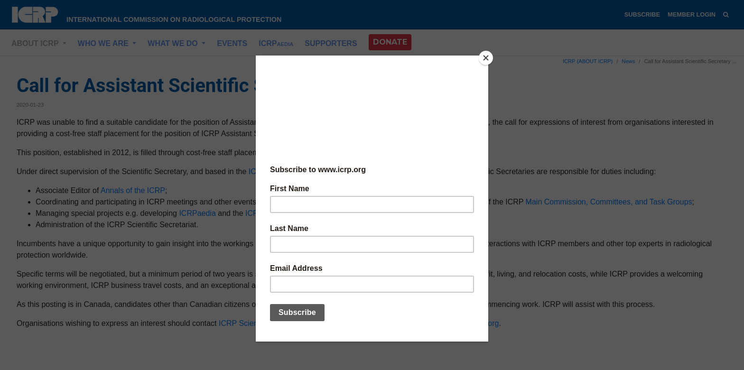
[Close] (486, 58)
